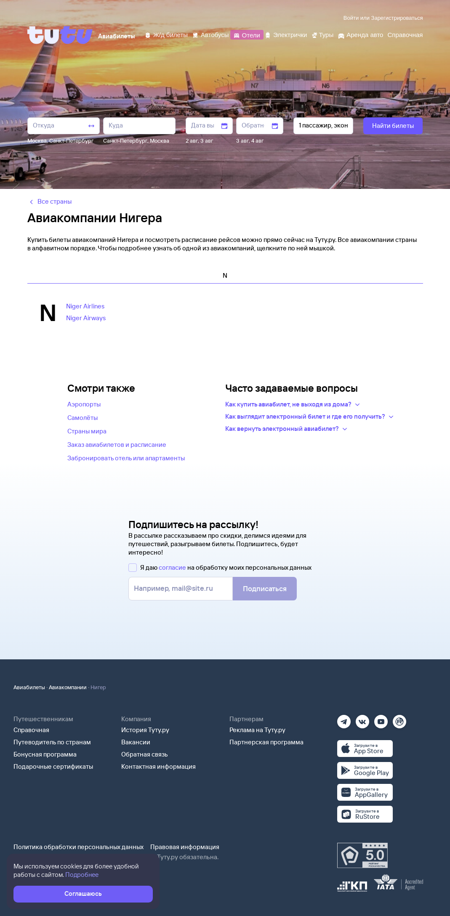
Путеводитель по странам (52, 742)
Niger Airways (86, 318)
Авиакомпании (68, 687)
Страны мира (87, 431)
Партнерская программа (266, 742)
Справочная (31, 730)
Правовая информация (184, 847)
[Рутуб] (399, 719)
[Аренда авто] (360, 34)
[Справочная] (405, 34)
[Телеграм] (344, 719)
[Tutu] (60, 35)
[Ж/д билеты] (166, 34)
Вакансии (135, 742)
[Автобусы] (210, 34)
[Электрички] (285, 34)
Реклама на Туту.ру (257, 730)
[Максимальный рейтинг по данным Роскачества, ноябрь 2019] (362, 855)
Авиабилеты (29, 687)
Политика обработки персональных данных (78, 847)
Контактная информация (158, 766)
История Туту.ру (145, 730)
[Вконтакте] (362, 719)
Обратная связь (144, 754)
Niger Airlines (85, 306)
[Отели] (246, 34)
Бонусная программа (45, 754)
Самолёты (82, 418)
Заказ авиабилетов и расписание (116, 445)
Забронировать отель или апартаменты (126, 458)
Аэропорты (84, 404)
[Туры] (322, 34)
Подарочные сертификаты (53, 766)
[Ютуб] (381, 719)
